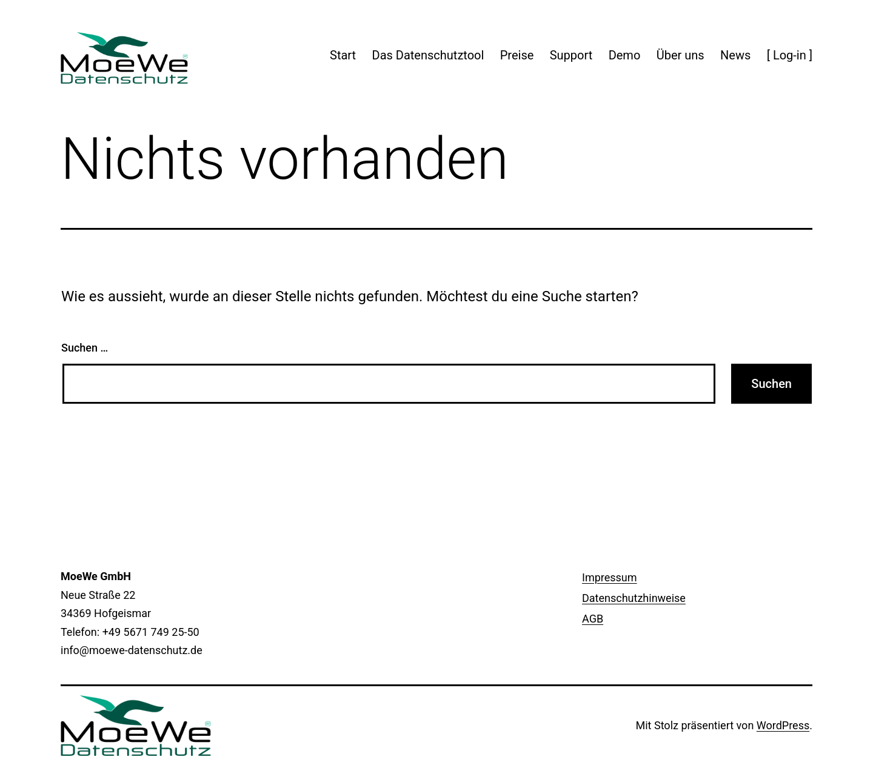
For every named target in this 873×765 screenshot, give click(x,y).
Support (571, 55)
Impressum (609, 577)
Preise (517, 55)
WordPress (783, 725)
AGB (592, 618)
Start (343, 55)
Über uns (680, 55)
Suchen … (84, 347)
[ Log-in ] (789, 55)
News (735, 55)
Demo (625, 55)
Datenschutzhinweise (634, 598)
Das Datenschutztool (428, 55)
